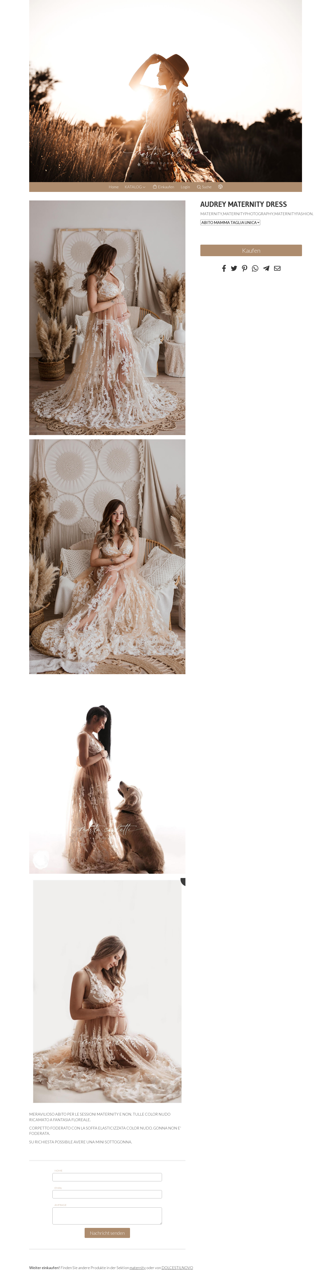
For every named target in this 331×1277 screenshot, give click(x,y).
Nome (58, 1170)
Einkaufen (163, 187)
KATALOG (135, 186)
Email (58, 1187)
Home (114, 186)
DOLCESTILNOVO (177, 1267)
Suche (204, 186)
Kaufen (251, 250)
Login (185, 186)
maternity (138, 1267)
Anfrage (60, 1205)
